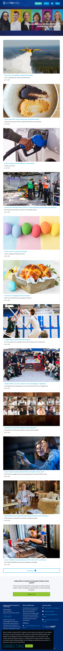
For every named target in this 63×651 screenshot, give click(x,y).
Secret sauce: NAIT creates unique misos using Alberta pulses (21, 119)
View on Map (7, 616)
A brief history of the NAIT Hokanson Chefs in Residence (20, 428)
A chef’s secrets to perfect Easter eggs (15, 251)
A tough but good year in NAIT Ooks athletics (17, 339)
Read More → (57, 28)
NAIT (48, 29)
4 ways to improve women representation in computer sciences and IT (24, 472)
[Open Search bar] (52, 3)
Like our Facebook (48, 611)
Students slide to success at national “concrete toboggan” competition (25, 384)
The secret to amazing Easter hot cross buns (17, 295)
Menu (57, 3)
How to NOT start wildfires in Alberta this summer (18, 75)
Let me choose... (9, 646)
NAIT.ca (46, 3)
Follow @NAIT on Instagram (50, 608)
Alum (51, 29)
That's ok (29, 646)
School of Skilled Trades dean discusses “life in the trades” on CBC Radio (25, 560)
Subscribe (38, 3)
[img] (31, 57)
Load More (30, 571)
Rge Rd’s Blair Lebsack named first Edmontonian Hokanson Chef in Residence (26, 516)
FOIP (54, 648)
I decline (20, 646)
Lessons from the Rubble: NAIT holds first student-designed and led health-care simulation (30, 207)
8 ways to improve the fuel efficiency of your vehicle (19, 163)
